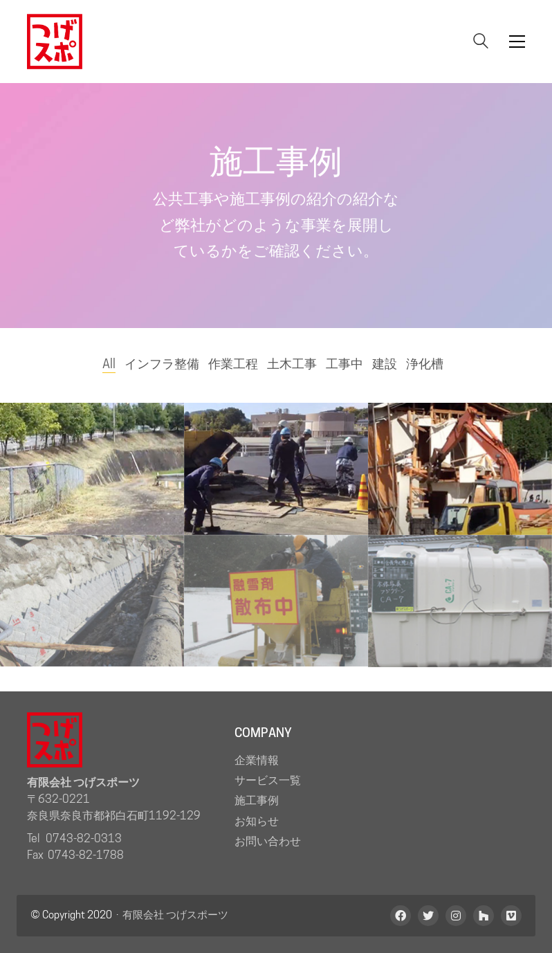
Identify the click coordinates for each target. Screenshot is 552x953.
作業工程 (233, 363)
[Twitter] (428, 915)
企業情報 (256, 760)
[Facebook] (400, 915)
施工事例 (256, 800)
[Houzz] (483, 915)
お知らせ (256, 821)
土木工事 (292, 363)
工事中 (344, 363)
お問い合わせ (267, 841)
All (109, 363)
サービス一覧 (267, 780)
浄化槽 (424, 363)
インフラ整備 (162, 363)
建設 (384, 363)
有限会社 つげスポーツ (175, 915)
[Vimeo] (511, 915)
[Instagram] (455, 915)
